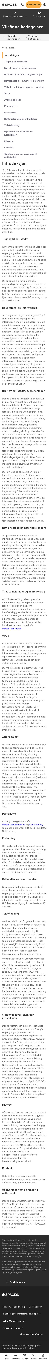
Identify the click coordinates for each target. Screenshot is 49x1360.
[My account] (44, 4)
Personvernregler (11, 628)
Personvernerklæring (13, 824)
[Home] (4, 37)
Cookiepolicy (36, 824)
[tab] (15, 14)
